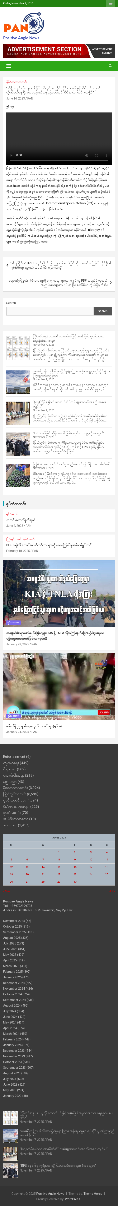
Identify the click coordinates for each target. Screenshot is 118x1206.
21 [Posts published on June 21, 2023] (43, 874)
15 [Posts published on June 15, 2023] (58, 867)
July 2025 (9, 943)
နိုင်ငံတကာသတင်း (16, 82)
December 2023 (14, 1051)
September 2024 (14, 1000)
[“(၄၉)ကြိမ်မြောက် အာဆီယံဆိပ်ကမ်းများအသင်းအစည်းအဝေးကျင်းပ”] (18, 413)
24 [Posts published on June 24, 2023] (90, 874)
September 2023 (14, 1067)
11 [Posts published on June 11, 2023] (106, 859)
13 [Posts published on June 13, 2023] (27, 867)
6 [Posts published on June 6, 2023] (27, 859)
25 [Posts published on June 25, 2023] (106, 874)
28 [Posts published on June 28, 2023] (43, 881)
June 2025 (10, 949)
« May (6, 891)
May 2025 (9, 955)
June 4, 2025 (14, 525)
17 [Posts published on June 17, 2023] (90, 867)
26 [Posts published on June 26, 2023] (11, 881)
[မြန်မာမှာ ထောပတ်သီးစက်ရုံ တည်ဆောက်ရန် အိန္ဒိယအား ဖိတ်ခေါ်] (18, 475)
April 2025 (10, 960)
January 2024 (12, 1045)
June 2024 (10, 1017)
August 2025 (11, 938)
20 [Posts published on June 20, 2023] (27, 874)
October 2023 (12, 1062)
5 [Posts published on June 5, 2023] (11, 859)
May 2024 (9, 1022)
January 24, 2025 (17, 732)
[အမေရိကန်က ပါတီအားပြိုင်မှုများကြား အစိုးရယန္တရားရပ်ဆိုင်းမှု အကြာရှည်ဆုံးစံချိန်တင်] (18, 382)
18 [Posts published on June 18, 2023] (106, 867)
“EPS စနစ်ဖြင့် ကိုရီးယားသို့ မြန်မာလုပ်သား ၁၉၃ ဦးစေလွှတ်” (68, 433)
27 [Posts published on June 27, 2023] (27, 881)
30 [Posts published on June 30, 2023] (75, 881)
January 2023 (12, 1096)
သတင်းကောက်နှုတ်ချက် (20, 520)
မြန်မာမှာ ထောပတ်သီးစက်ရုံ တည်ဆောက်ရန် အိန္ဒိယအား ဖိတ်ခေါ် (71, 464)
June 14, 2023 (15, 98)
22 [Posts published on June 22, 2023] (58, 874)
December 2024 (14, 983)
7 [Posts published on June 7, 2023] (43, 859)
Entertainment (14, 756)
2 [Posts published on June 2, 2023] (75, 852)
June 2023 (10, 1084)
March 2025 (11, 966)
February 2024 (13, 1039)
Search (11, 303)
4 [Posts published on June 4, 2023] (107, 852)
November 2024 (14, 988)
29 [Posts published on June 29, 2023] (58, 881)
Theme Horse (93, 1194)
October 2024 (12, 994)
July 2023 (9, 1079)
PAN (30, 98)
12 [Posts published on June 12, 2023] (11, 867)
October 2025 (12, 926)
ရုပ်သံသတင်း (16, 503)
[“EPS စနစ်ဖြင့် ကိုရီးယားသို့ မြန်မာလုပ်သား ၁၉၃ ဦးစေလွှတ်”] (18, 444)
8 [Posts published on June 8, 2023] (59, 859)
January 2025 (12, 977)
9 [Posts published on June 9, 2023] (75, 859)
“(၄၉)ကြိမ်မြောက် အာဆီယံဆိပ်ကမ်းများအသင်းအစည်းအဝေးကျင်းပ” (64, 1149)
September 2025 (14, 932)
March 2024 (11, 1034)
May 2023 (9, 1090)
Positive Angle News (21, 37)
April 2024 (10, 1028)
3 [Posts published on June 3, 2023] (91, 852)
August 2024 (11, 1005)
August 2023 (11, 1073)
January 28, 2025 (17, 644)
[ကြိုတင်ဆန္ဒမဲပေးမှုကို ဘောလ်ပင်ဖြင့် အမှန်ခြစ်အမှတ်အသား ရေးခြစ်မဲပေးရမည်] (18, 348)
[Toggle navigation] (8, 66)
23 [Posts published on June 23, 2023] (75, 874)
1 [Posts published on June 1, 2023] (59, 852)
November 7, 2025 (32, 1121)
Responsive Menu (110, 3)
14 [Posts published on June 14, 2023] (43, 867)
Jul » (112, 891)
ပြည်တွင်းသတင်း (14, 539)
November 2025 (14, 921)
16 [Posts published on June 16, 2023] (75, 867)
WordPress (72, 1199)
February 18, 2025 (18, 551)
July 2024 (9, 1011)
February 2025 (13, 972)
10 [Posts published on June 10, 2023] (90, 859)
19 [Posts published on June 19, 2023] (11, 874)
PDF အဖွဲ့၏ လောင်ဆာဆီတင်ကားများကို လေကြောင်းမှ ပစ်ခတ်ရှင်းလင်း (49, 545)
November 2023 (14, 1056)
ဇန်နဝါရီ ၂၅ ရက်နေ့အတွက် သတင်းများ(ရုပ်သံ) (34, 726)
